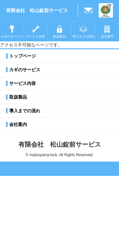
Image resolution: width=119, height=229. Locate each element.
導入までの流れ (24, 110)
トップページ (22, 56)
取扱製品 (18, 97)
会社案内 (18, 124)
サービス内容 (22, 83)
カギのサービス (24, 69)
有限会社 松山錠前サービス (37, 10)
